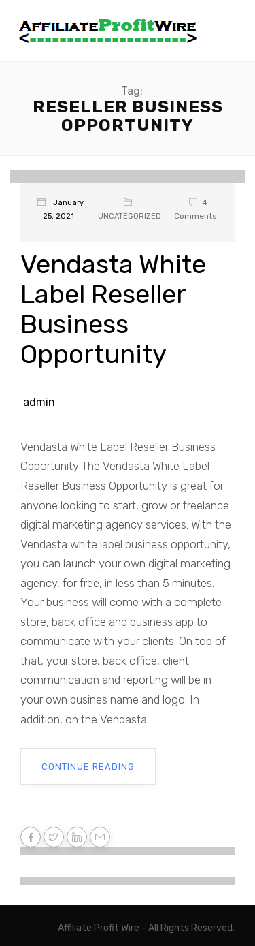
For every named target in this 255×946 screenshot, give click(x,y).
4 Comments (195, 209)
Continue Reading (88, 766)
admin (39, 402)
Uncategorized (129, 216)
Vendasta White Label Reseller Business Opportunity (113, 309)
